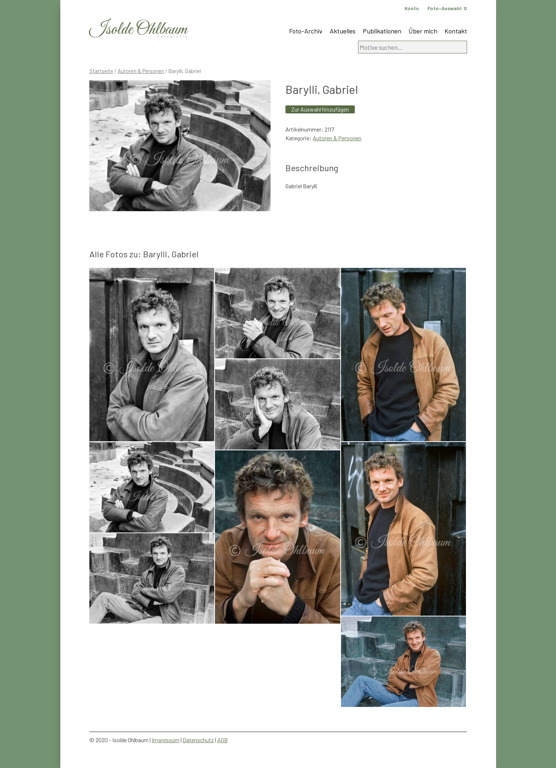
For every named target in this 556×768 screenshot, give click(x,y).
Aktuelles (343, 31)
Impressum (165, 739)
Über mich (423, 31)
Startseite (101, 71)
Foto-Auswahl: (447, 8)
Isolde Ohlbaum (138, 29)
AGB (222, 739)
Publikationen (382, 31)
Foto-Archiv (305, 31)
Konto (412, 8)
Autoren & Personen (141, 71)
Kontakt (456, 31)
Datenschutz (198, 739)
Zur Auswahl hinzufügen (320, 109)
